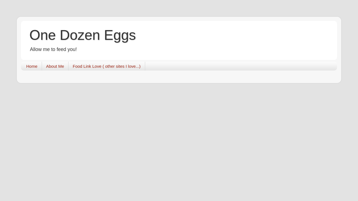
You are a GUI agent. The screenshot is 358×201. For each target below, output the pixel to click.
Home (31, 66)
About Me (55, 66)
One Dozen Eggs (82, 35)
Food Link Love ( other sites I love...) (107, 66)
